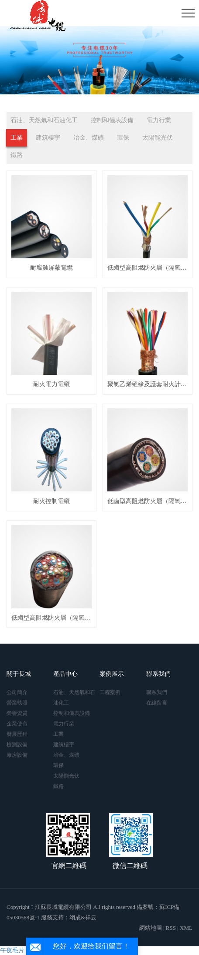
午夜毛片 (12, 950)
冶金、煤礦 (88, 137)
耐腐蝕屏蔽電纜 (51, 267)
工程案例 (110, 692)
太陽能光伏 (157, 137)
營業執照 (17, 703)
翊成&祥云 (82, 917)
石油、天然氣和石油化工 (44, 120)
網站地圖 (150, 928)
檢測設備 (17, 744)
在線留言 (156, 703)
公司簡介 (17, 692)
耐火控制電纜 (51, 501)
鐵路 (16, 155)
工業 (16, 137)
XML (186, 928)
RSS (171, 928)
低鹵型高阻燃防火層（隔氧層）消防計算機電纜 (51, 617)
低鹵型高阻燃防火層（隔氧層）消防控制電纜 (147, 267)
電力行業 (159, 120)
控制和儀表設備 (112, 120)
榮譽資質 (17, 713)
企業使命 (17, 724)
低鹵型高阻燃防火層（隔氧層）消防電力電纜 (147, 501)
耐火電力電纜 (51, 384)
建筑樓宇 (48, 137)
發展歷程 (17, 734)
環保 (123, 137)
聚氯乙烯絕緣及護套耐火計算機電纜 (147, 384)
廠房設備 (17, 755)
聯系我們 (156, 692)
